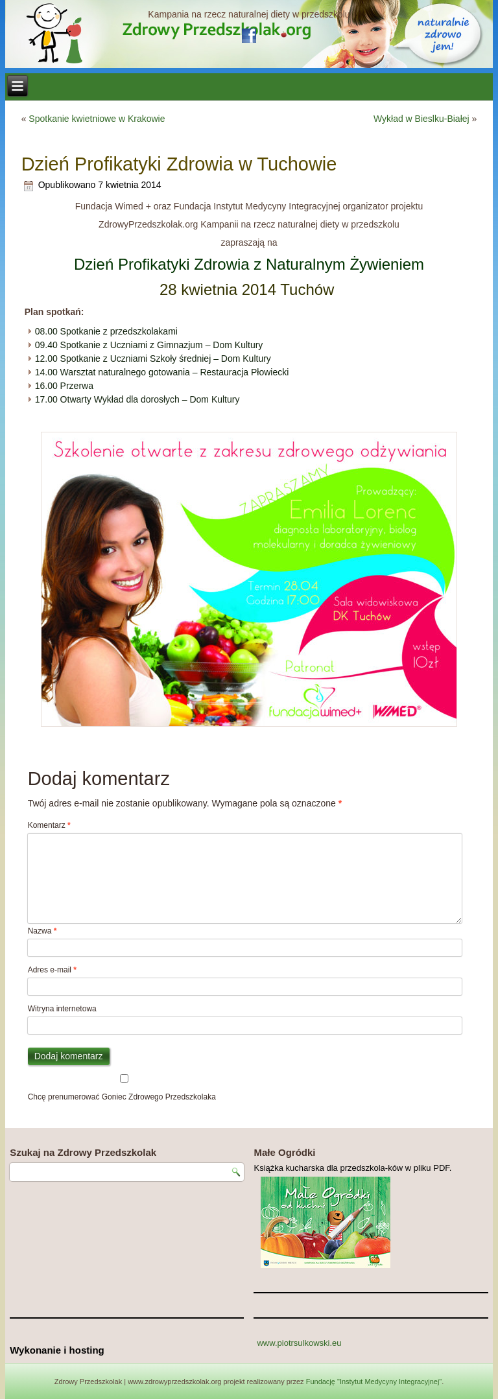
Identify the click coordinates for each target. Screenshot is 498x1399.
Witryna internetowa (62, 1008)
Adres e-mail (52, 969)
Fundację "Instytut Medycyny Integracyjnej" (374, 1381)
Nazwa (42, 930)
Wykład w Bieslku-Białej (421, 118)
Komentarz (49, 825)
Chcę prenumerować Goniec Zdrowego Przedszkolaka (124, 1087)
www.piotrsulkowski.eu (299, 1343)
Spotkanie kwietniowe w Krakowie (97, 118)
